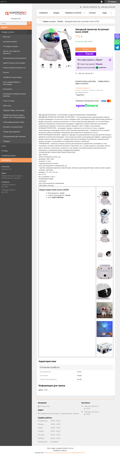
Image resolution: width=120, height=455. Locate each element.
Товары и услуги (7, 32)
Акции (56, 13)
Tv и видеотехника (10, 46)
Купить (86, 49)
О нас (3, 146)
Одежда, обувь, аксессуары (14, 110)
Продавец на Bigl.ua (60, 450)
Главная (43, 13)
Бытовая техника (10, 41)
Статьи (92, 13)
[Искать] (29, 23)
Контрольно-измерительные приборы (14, 95)
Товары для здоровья (11, 132)
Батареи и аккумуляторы (13, 127)
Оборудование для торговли (14, 136)
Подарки (6, 141)
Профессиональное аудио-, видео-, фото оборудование (14, 116)
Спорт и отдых (8, 101)
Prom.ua (70, 448)
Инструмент (7, 89)
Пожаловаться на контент (53, 453)
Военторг (6, 37)
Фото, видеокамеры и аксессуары (11, 83)
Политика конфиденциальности (74, 453)
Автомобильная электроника (14, 58)
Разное (6, 72)
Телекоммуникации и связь (13, 122)
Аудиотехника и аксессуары (14, 63)
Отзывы (4, 151)
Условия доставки (8, 155)
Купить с (85, 54)
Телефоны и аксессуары (12, 77)
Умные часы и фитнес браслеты (11, 52)
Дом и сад (7, 105)
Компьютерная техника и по (14, 68)
